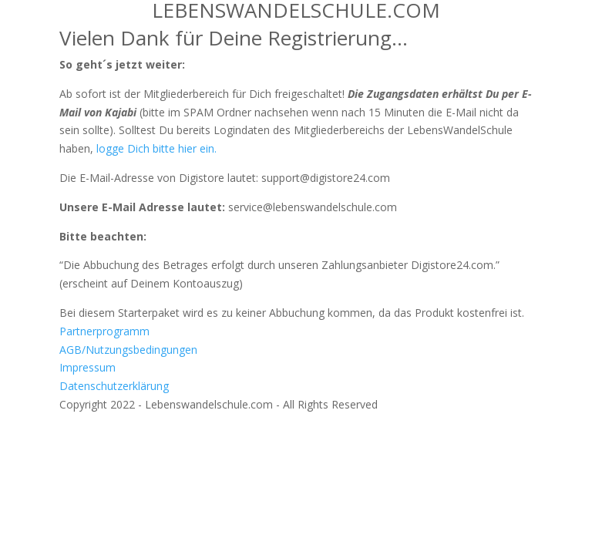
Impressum (87, 367)
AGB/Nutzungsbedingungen (128, 349)
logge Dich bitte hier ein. (156, 148)
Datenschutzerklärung (114, 385)
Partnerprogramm (104, 331)
